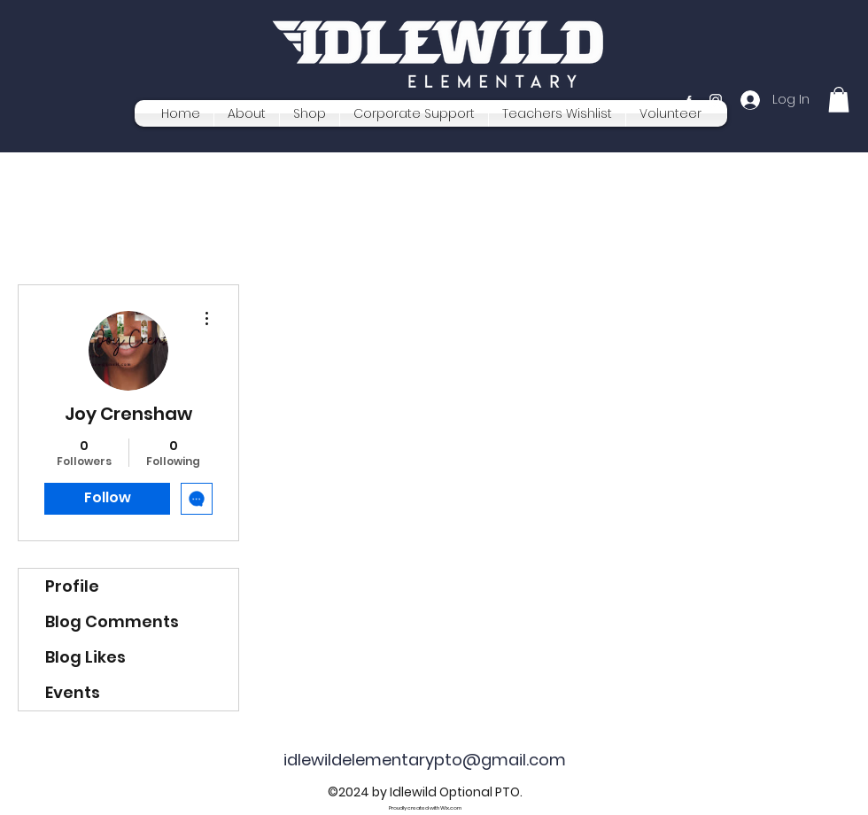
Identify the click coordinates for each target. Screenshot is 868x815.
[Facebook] (689, 100)
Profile (72, 586)
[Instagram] (716, 100)
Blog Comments (112, 621)
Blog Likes (85, 657)
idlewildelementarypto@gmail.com (424, 760)
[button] (838, 100)
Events (72, 692)
